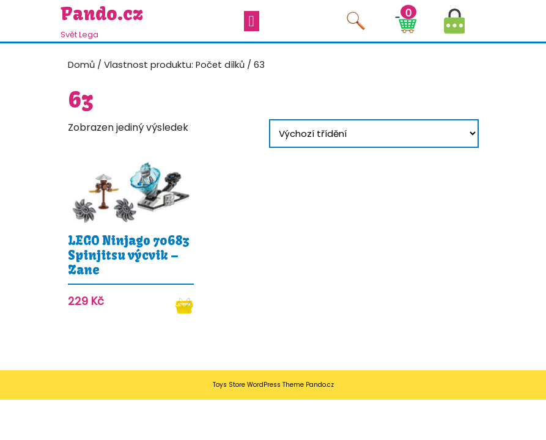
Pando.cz (102, 13)
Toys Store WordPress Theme (258, 384)
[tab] (251, 21)
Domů (81, 65)
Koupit (184, 306)
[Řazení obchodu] (374, 133)
